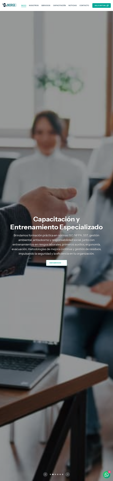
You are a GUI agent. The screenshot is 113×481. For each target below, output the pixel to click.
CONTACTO (84, 5)
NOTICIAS (73, 5)
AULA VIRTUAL (102, 5)
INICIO (23, 5)
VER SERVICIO (56, 263)
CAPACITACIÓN (59, 5)
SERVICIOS (45, 5)
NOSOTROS (34, 5)
